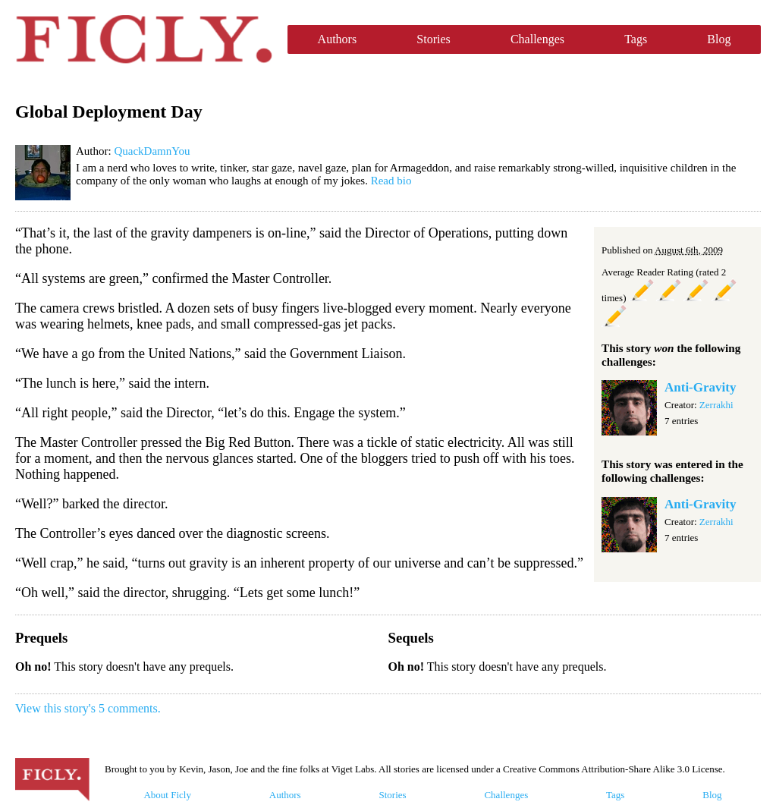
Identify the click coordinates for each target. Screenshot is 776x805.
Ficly (143, 39)
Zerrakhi (716, 404)
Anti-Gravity (700, 387)
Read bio (391, 181)
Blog (718, 39)
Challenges (537, 39)
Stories (433, 39)
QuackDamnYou (152, 151)
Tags (635, 39)
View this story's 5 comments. (88, 708)
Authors (337, 39)
